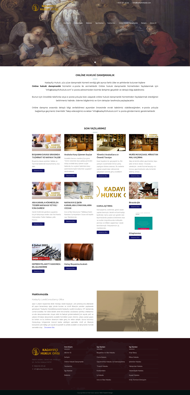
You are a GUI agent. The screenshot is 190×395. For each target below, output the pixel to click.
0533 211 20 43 (123, 3)
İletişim (143, 23)
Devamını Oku (38, 170)
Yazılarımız (111, 23)
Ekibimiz (89, 23)
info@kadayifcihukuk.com (141, 3)
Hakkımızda (78, 23)
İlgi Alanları (99, 23)
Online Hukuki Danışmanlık (128, 23)
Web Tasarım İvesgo (106, 393)
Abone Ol (153, 23)
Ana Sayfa (67, 23)
